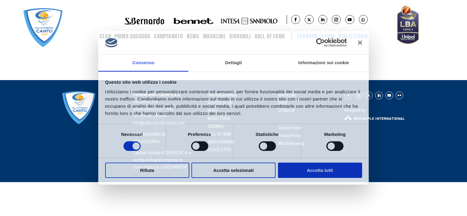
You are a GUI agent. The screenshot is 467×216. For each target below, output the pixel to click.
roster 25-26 (220, 102)
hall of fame (220, 134)
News (193, 36)
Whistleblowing (291, 143)
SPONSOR (286, 110)
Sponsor (307, 36)
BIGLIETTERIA (353, 36)
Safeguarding (221, 142)
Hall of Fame (270, 36)
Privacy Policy (290, 135)
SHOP (283, 102)
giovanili (216, 126)
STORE (328, 36)
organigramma (222, 95)
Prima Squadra (132, 36)
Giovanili (240, 36)
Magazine (214, 36)
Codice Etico (219, 149)
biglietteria (219, 118)
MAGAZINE (287, 95)
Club (105, 36)
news (213, 110)
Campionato (168, 36)
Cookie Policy (290, 127)
